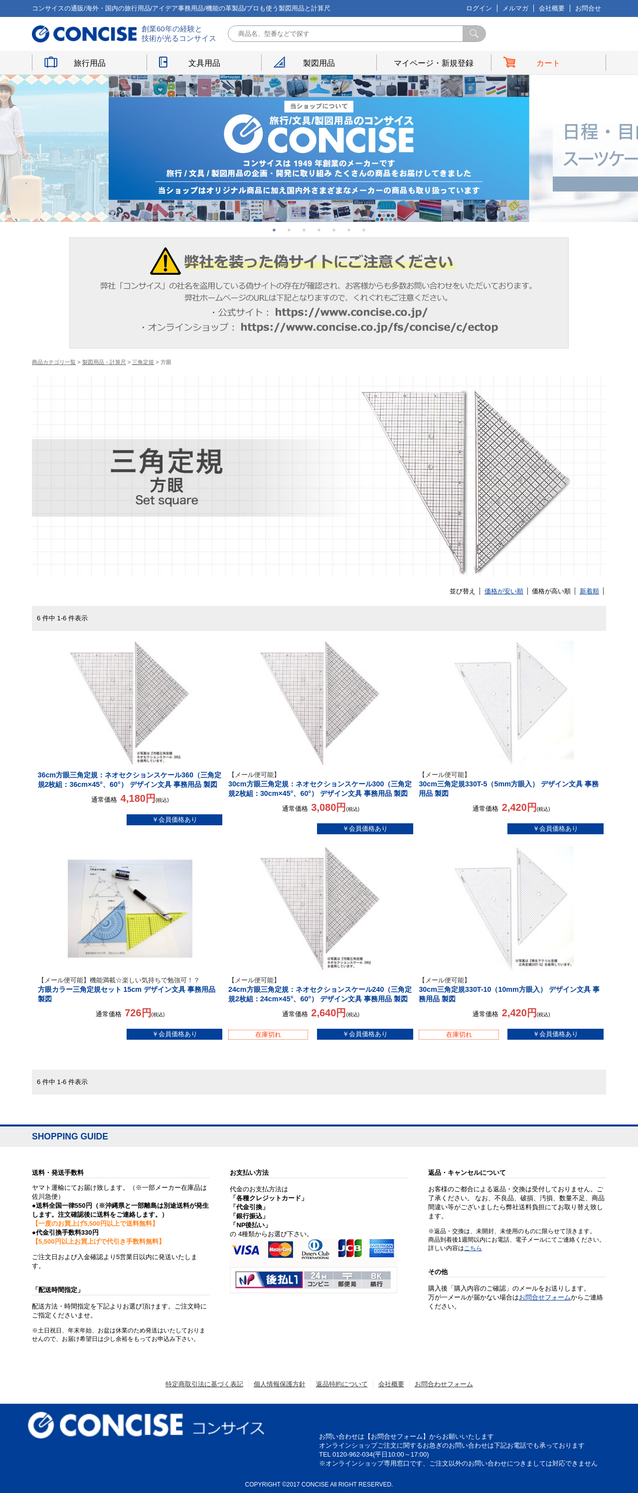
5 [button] (334, 230)
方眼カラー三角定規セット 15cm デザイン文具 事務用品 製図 (130, 989)
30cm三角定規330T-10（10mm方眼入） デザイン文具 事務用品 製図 (511, 989)
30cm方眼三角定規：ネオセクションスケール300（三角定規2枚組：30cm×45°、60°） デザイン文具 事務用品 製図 (320, 783)
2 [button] (289, 230)
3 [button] (304, 230)
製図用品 (319, 63)
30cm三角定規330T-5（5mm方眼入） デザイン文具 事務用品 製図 (511, 783)
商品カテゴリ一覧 (54, 362)
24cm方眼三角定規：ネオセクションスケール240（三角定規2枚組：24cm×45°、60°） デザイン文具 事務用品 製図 (320, 989)
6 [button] (349, 230)
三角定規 (143, 362)
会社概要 (552, 8)
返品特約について (342, 1384)
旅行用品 (90, 63)
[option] (319, 148)
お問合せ (588, 8)
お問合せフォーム (545, 1297)
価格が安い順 (503, 591)
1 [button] (274, 230)
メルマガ (515, 8)
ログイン (479, 8)
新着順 (589, 591)
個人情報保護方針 (280, 1384)
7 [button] (364, 230)
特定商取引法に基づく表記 (204, 1384)
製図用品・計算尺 (104, 362)
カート (548, 63)
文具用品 (204, 63)
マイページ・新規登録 (434, 63)
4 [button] (319, 230)
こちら (473, 1248)
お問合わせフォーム (444, 1384)
